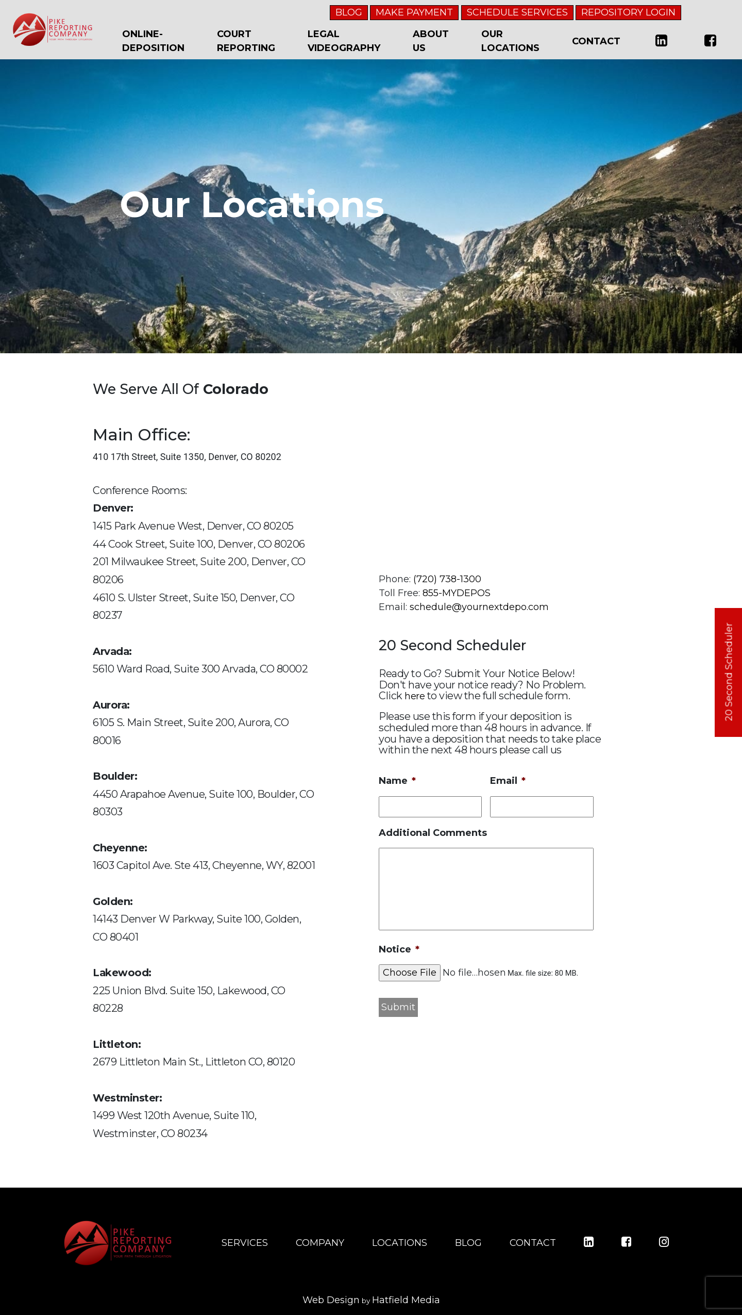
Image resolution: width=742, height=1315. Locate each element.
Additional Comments (433, 833)
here (414, 696)
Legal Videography (344, 41)
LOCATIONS (399, 1242)
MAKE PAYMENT (414, 12)
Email (508, 780)
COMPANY (320, 1242)
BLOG (348, 12)
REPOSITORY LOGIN (628, 12)
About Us (431, 41)
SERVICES (245, 1242)
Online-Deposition (153, 41)
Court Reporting (246, 41)
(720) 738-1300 (447, 579)
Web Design (331, 1300)
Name (397, 780)
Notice (399, 949)
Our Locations (510, 41)
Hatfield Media (406, 1300)
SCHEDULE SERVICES (517, 12)
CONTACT (533, 1242)
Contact (596, 41)
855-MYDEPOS (457, 593)
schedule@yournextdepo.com (479, 607)
